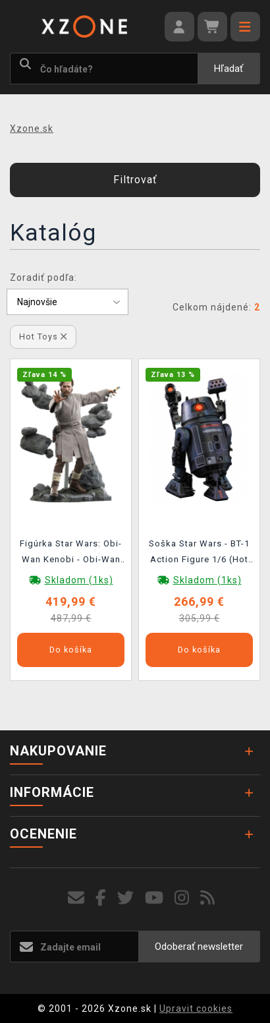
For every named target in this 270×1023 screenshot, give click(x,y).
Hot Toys (43, 336)
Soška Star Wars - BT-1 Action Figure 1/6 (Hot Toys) (199, 554)
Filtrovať (135, 179)
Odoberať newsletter (199, 946)
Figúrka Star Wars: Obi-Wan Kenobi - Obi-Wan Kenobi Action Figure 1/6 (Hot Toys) (71, 554)
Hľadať (228, 68)
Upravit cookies (195, 1008)
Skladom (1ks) (79, 580)
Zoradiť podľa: (43, 277)
